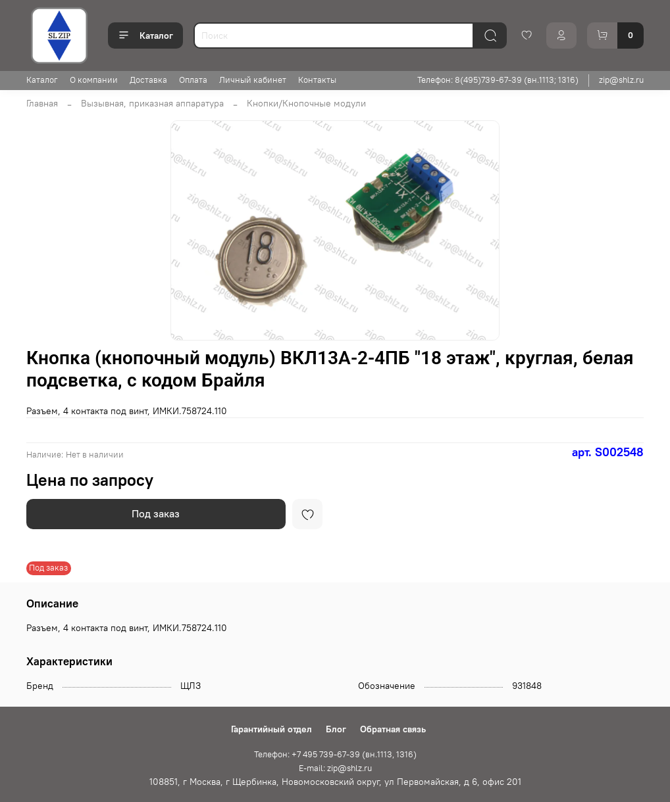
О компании (94, 80)
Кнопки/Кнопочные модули (306, 103)
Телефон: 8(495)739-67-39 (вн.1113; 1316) (498, 80)
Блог (336, 729)
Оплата (193, 80)
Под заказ (156, 513)
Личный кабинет (252, 80)
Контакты (317, 80)
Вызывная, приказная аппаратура (152, 103)
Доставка (148, 80)
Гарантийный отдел (271, 729)
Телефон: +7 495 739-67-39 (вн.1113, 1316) (335, 754)
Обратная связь (393, 729)
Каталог (145, 35)
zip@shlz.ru (621, 80)
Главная (42, 103)
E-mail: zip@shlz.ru (335, 768)
